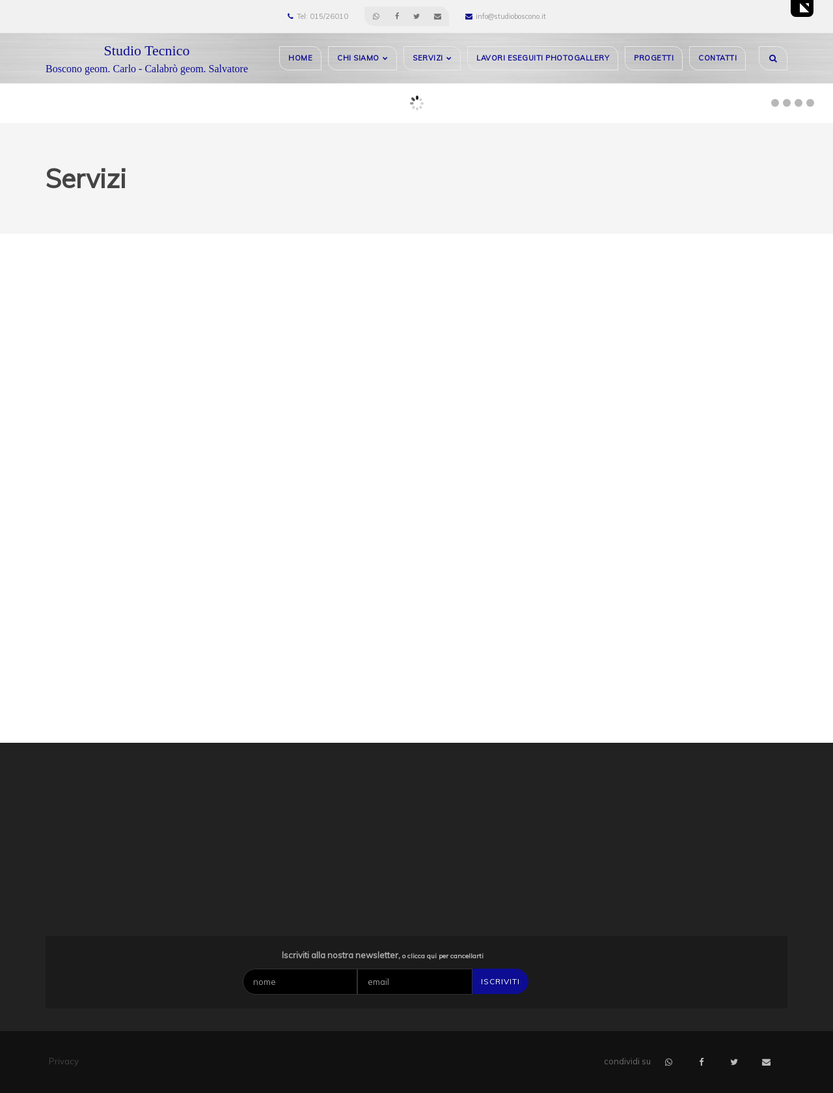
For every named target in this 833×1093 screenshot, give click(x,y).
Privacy (64, 1061)
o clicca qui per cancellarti (443, 956)
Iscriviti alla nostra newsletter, (383, 955)
